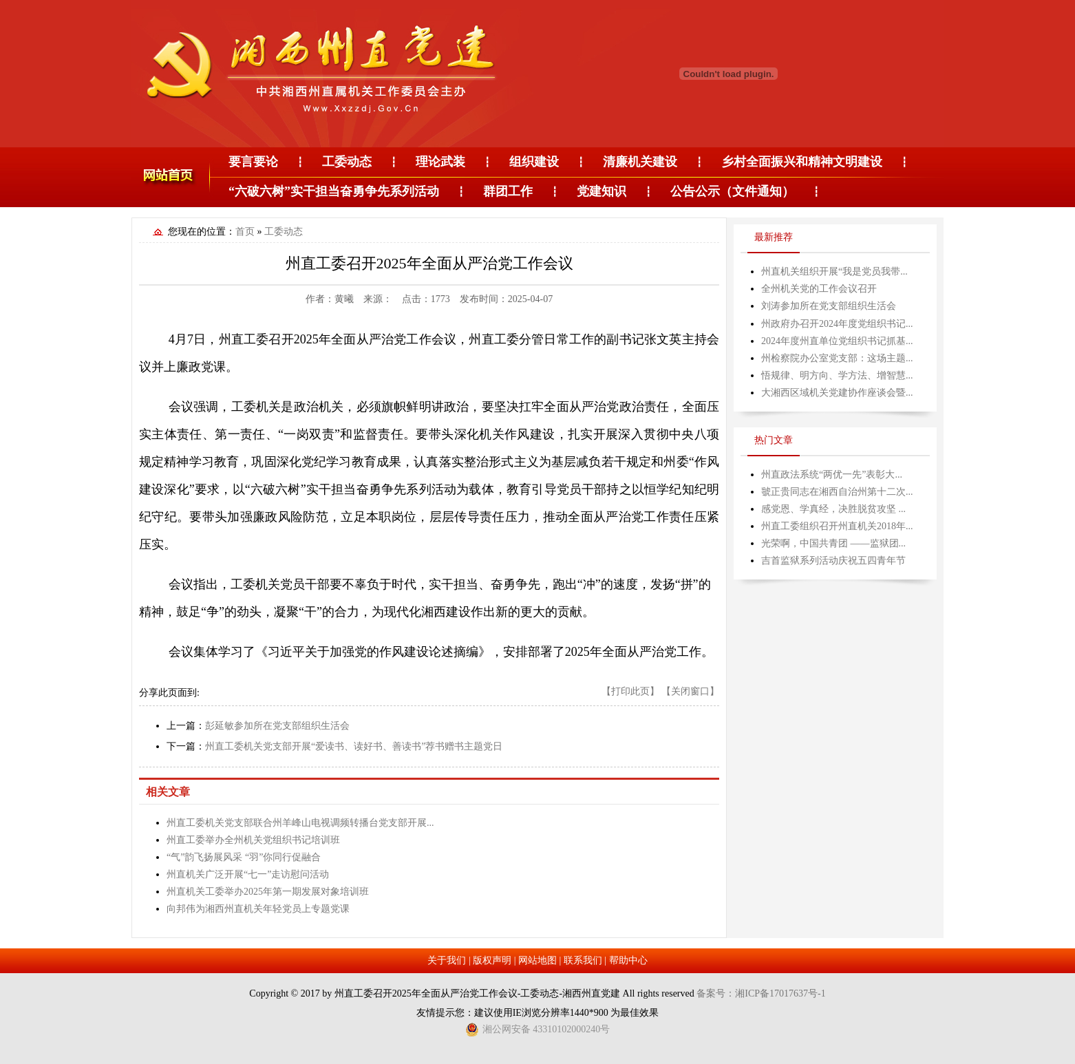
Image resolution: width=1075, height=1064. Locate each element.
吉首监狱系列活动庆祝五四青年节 (833, 560)
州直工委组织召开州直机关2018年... (837, 526)
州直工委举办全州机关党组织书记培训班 (253, 840)
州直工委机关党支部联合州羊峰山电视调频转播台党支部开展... (300, 823)
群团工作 (508, 191)
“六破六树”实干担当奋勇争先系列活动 (333, 191)
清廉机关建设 (640, 162)
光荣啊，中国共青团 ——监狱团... (833, 543)
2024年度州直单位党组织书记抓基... (837, 341)
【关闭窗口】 (690, 691)
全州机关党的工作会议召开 (819, 289)
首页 (245, 231)
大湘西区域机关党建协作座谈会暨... (837, 392)
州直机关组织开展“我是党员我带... (834, 271)
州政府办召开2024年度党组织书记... (837, 324)
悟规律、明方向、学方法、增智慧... (837, 375)
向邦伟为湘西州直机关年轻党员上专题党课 (258, 909)
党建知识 (601, 191)
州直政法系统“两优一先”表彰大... (831, 474)
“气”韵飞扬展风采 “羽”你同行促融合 (244, 857)
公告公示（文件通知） (732, 191)
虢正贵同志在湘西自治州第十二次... (837, 492)
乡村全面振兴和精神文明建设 (801, 162)
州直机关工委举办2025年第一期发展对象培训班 (268, 891)
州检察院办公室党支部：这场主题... (837, 358)
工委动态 (347, 162)
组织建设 (534, 162)
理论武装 (440, 162)
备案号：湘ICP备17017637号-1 (760, 993)
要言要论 (253, 162)
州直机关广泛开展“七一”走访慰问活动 (248, 874)
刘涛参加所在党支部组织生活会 (828, 306)
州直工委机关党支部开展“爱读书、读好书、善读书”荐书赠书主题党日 (353, 746)
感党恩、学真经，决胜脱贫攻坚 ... (833, 509)
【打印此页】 (630, 691)
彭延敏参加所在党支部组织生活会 (277, 726)
